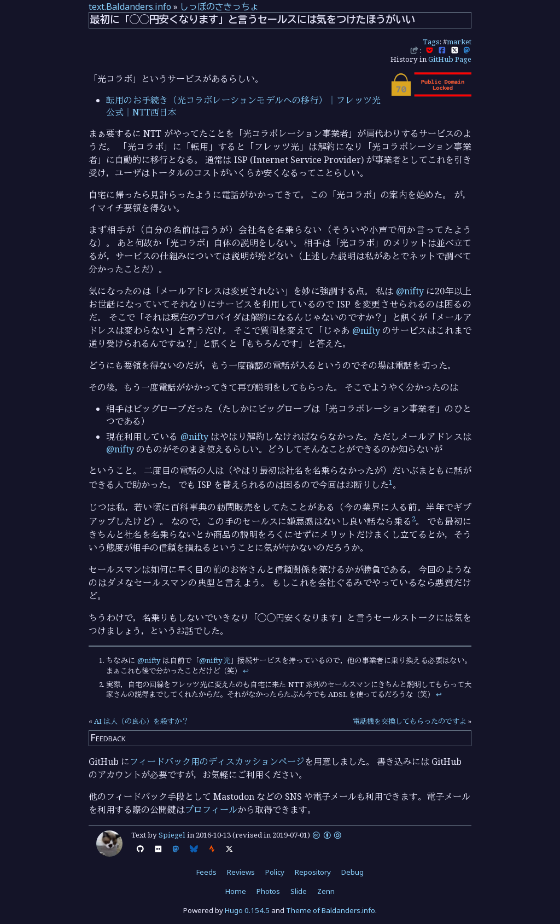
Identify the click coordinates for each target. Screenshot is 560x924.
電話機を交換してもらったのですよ (409, 721)
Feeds (206, 872)
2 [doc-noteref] (414, 519)
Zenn (326, 891)
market (459, 42)
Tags (431, 42)
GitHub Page (449, 59)
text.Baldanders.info (130, 7)
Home (235, 891)
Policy (274, 872)
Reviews (241, 872)
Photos (268, 891)
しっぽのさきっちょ (219, 7)
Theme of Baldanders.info (330, 910)
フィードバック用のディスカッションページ (217, 762)
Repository (313, 872)
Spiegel (172, 835)
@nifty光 (214, 660)
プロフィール (211, 810)
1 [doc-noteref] (391, 482)
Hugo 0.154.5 (247, 910)
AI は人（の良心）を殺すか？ (141, 721)
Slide (298, 891)
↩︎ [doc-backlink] (246, 671)
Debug (352, 872)
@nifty (410, 291)
